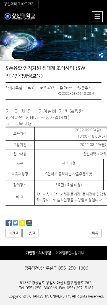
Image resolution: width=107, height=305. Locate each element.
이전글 (14, 233)
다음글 (30, 233)
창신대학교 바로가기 (19, 4)
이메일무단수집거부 (70, 253)
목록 (95, 233)
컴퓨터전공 (19, 19)
